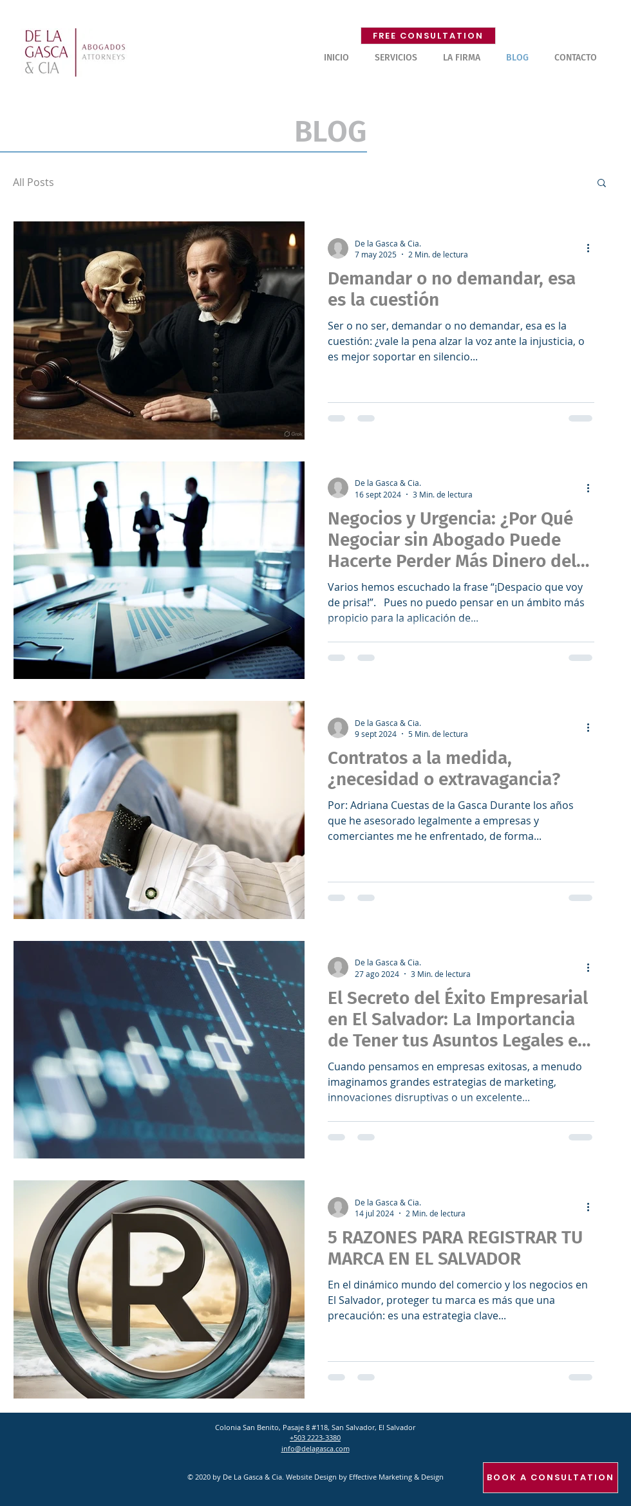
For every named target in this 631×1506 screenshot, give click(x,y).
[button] (396, 58)
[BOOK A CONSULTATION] (550, 1477)
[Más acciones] (592, 248)
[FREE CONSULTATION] (428, 35)
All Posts (33, 182)
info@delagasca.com (315, 1448)
